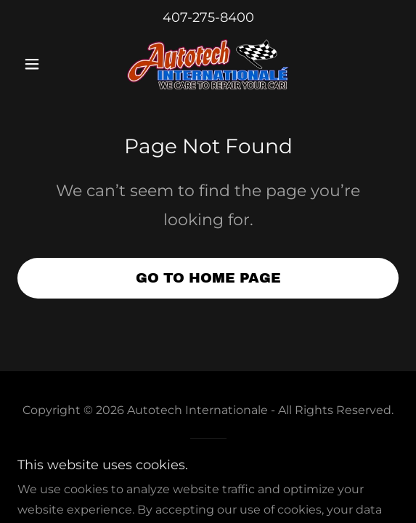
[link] (208, 64)
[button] (46, 63)
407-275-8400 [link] (208, 17)
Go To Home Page (208, 277)
